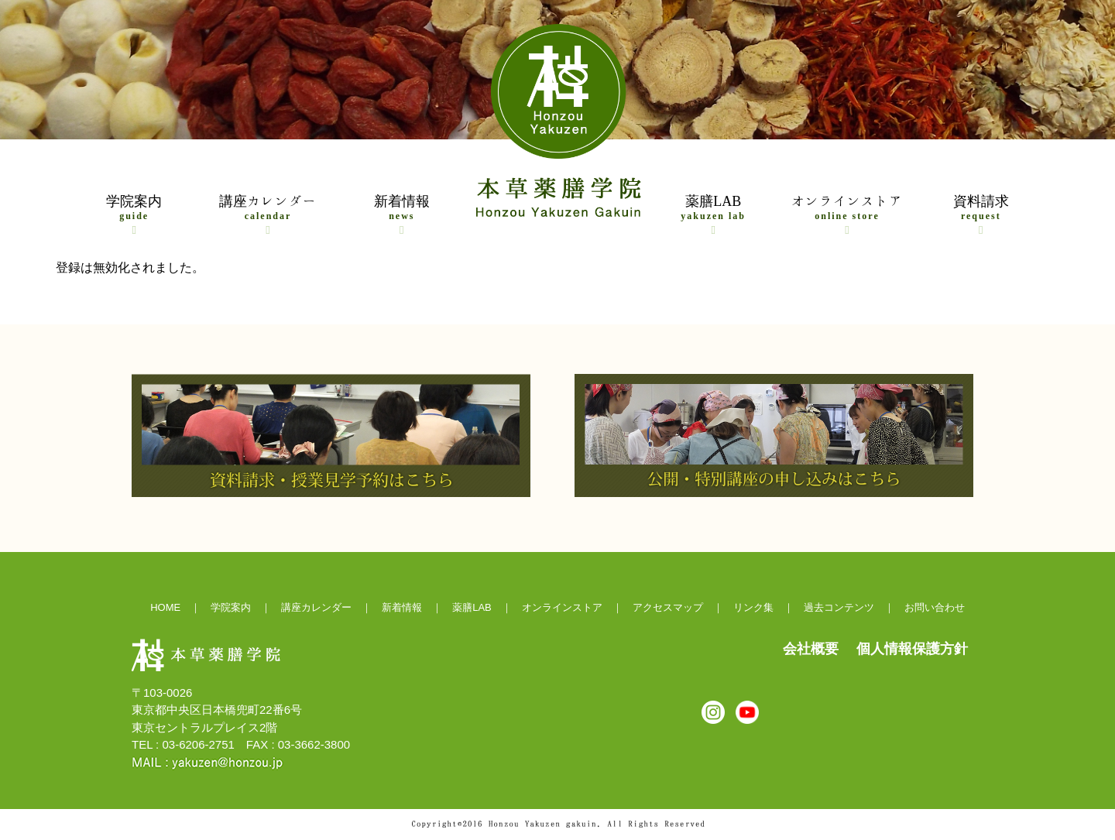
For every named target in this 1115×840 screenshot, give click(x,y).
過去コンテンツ (839, 607)
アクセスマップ (668, 607)
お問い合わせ (934, 607)
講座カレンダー (268, 215)
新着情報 (402, 215)
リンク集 (753, 607)
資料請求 (981, 215)
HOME (165, 607)
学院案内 (134, 215)
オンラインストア (847, 215)
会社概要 (811, 649)
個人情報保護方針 (912, 649)
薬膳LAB (713, 215)
